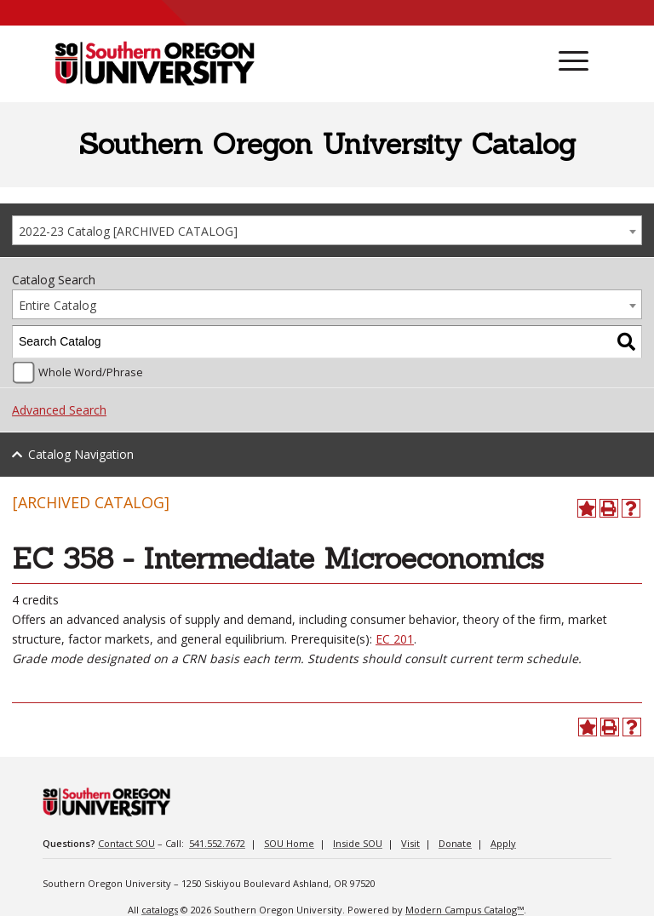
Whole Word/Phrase (90, 372)
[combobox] (327, 230)
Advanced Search (59, 410)
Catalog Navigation (81, 454)
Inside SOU (357, 843)
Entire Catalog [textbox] (57, 305)
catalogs (159, 909)
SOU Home (289, 843)
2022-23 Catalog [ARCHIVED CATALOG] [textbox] (128, 231)
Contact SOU (126, 843)
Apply (503, 843)
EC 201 (395, 639)
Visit (410, 843)
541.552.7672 (217, 843)
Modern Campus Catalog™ (464, 909)
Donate (455, 843)
